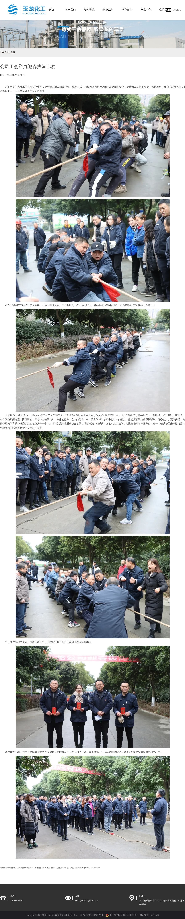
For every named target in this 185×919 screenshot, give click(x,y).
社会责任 (127, 9)
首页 (51, 9)
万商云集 (155, 915)
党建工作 (108, 9)
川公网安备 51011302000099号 (122, 915)
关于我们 (70, 9)
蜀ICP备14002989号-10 (93, 915)
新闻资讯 (89, 9)
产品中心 (145, 9)
